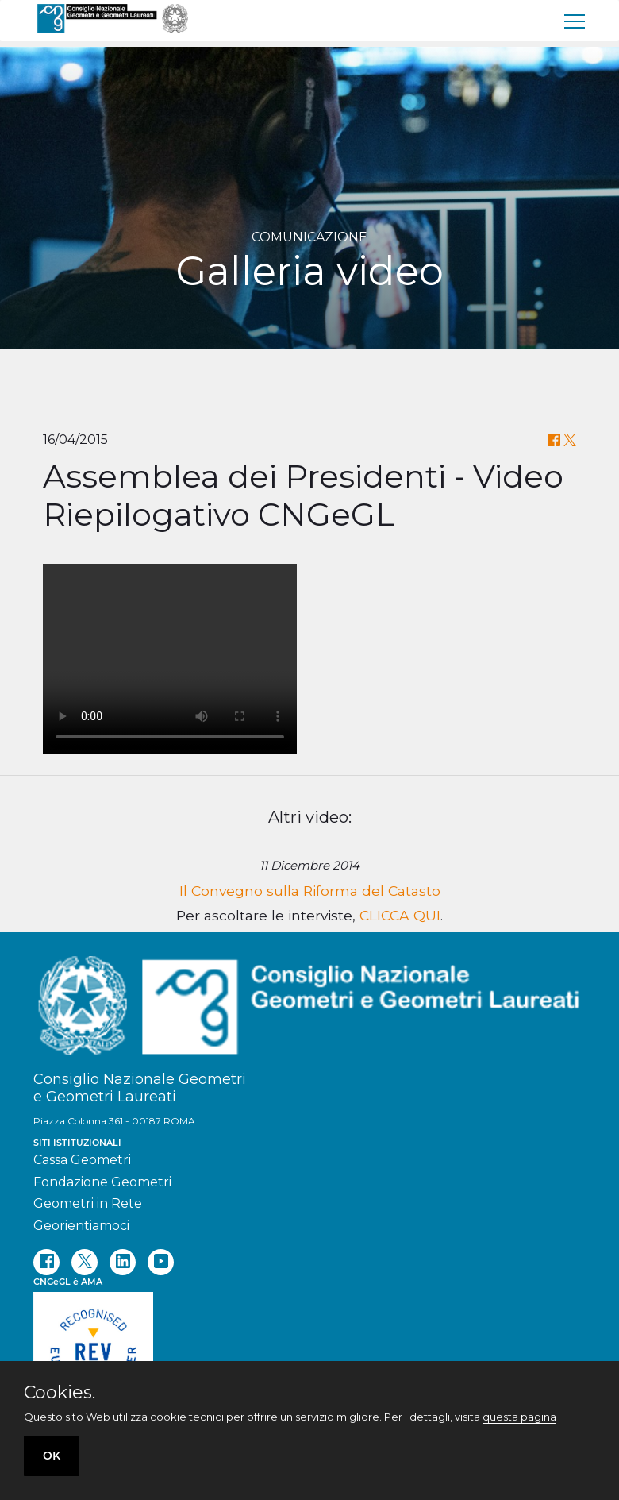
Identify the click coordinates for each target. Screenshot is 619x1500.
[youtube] (161, 1262)
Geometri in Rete (87, 1203)
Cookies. (59, 1393)
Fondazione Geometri (102, 1182)
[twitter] (84, 1262)
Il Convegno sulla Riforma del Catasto (309, 890)
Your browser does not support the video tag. (170, 659)
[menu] (575, 20)
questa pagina (519, 1416)
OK (51, 1455)
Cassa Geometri (82, 1159)
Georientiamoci (81, 1225)
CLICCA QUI (399, 915)
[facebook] (46, 1262)
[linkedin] (123, 1262)
